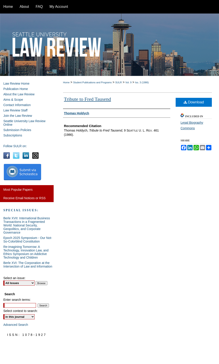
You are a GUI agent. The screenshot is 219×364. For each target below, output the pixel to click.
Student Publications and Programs (92, 82)
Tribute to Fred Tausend (87, 99)
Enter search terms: (17, 299)
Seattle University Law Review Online (24, 122)
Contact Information (17, 105)
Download (194, 102)
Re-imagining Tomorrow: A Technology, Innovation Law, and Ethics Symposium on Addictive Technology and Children (25, 252)
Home (66, 82)
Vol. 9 (128, 82)
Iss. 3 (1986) (142, 82)
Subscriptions (12, 135)
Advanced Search (15, 324)
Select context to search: (20, 311)
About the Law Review (18, 94)
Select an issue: (14, 278)
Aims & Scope (13, 99)
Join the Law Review (17, 115)
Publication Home (15, 89)
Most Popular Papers (18, 189)
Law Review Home (16, 83)
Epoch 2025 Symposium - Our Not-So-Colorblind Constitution (27, 239)
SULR (118, 82)
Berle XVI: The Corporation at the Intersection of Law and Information (27, 264)
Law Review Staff (15, 110)
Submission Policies (17, 130)
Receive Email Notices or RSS (24, 198)
